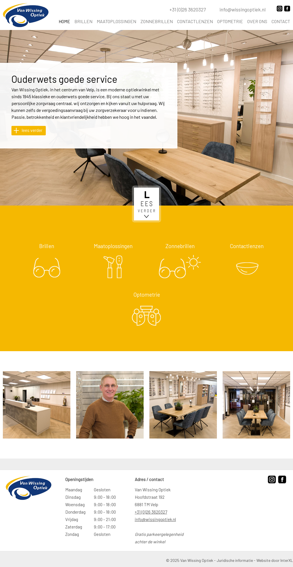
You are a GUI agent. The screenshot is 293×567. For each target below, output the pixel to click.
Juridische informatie (235, 560)
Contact (281, 21)
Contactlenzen (195, 21)
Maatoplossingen (116, 21)
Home (64, 21)
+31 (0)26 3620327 (151, 511)
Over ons (257, 21)
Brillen (83, 21)
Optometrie (230, 21)
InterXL (286, 560)
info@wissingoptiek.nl (155, 519)
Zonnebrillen (156, 21)
